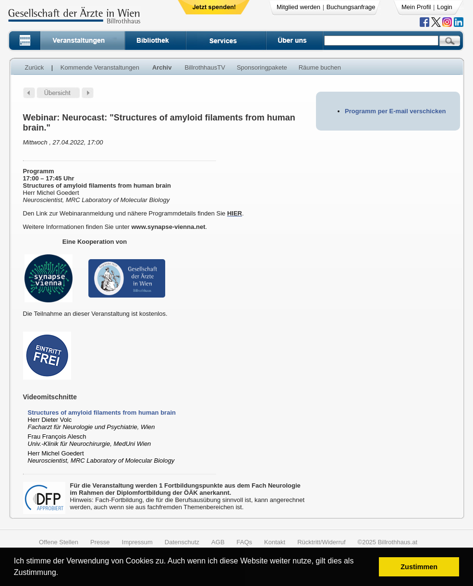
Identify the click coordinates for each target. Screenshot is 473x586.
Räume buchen (320, 67)
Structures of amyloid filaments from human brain (102, 412)
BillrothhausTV (204, 67)
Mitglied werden (298, 7)
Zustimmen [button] (418, 567)
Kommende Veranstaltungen (100, 67)
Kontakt (274, 542)
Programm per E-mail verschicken (395, 111)
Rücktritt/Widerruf (321, 542)
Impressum (137, 542)
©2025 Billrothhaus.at (388, 542)
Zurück (34, 67)
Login (444, 7)
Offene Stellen (58, 542)
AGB (217, 542)
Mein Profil (416, 7)
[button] (62, 574)
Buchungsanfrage (351, 7)
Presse (99, 542)
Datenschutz (182, 542)
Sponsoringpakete (262, 67)
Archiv (161, 67)
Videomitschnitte (50, 397)
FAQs (245, 542)
